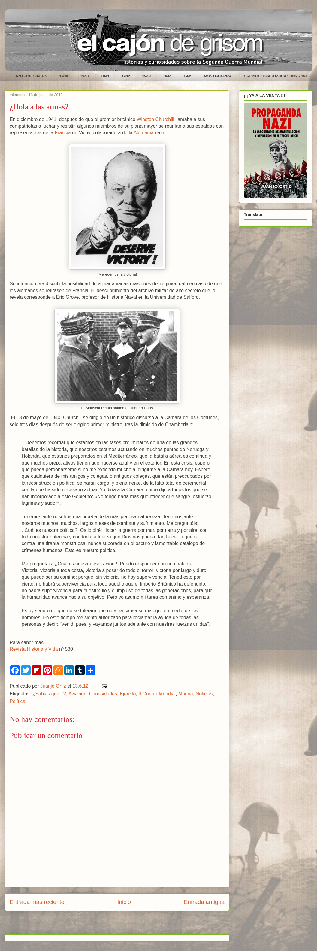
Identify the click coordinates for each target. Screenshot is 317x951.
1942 (125, 76)
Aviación (77, 693)
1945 (187, 76)
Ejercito (128, 693)
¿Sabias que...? (49, 693)
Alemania (144, 132)
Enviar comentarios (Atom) (132, 924)
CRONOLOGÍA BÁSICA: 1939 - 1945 (277, 76)
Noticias (204, 693)
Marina (185, 693)
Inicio (124, 902)
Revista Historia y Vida (34, 649)
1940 (84, 76)
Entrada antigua (204, 902)
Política (17, 701)
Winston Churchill (155, 119)
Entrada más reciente (37, 902)
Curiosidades (103, 693)
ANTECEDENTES (31, 76)
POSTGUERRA (218, 76)
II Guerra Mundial (157, 693)
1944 (167, 76)
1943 (146, 76)
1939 (63, 76)
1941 (105, 76)
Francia (63, 132)
